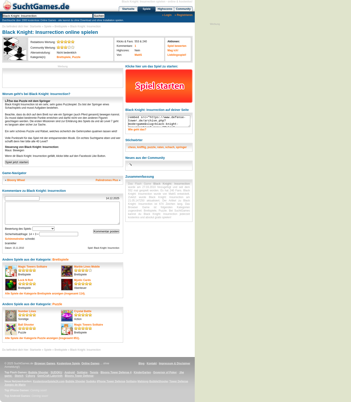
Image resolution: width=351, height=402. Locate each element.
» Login (167, 15)
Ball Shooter (26, 324)
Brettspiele (61, 26)
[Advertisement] (62, 77)
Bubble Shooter (38, 372)
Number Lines (27, 311)
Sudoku (91, 381)
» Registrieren (184, 15)
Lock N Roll (25, 280)
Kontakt (152, 363)
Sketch (19, 375)
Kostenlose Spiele (68, 363)
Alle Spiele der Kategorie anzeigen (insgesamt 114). (45, 293)
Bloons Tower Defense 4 (116, 372)
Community (183, 9)
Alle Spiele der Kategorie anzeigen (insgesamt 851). (42, 338)
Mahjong (142, 381)
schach (169, 147)
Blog (142, 363)
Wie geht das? (137, 129)
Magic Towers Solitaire (32, 266)
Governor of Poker (165, 372)
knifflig (141, 147)
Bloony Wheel (16, 180)
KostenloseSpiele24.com (48, 381)
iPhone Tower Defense (111, 381)
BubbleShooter (159, 381)
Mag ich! (172, 50)
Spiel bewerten (176, 46)
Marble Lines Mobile (87, 266)
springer (181, 147)
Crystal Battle (82, 311)
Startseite (128, 9)
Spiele (146, 9)
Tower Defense (178, 381)
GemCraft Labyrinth (50, 375)
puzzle (152, 147)
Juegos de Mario (15, 384)
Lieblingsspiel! (176, 54)
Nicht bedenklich (66, 52)
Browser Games (45, 363)
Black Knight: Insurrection (85, 26)
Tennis (94, 372)
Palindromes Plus (107, 180)
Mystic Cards (82, 280)
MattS (138, 54)
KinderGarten (142, 372)
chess (132, 147)
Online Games (90, 363)
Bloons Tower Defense (79, 375)
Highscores (165, 9)
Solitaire (82, 372)
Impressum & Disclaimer (174, 363)
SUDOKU (56, 372)
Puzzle (76, 57)
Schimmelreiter (14, 238)
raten (160, 147)
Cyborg (30, 375)
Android (69, 372)
